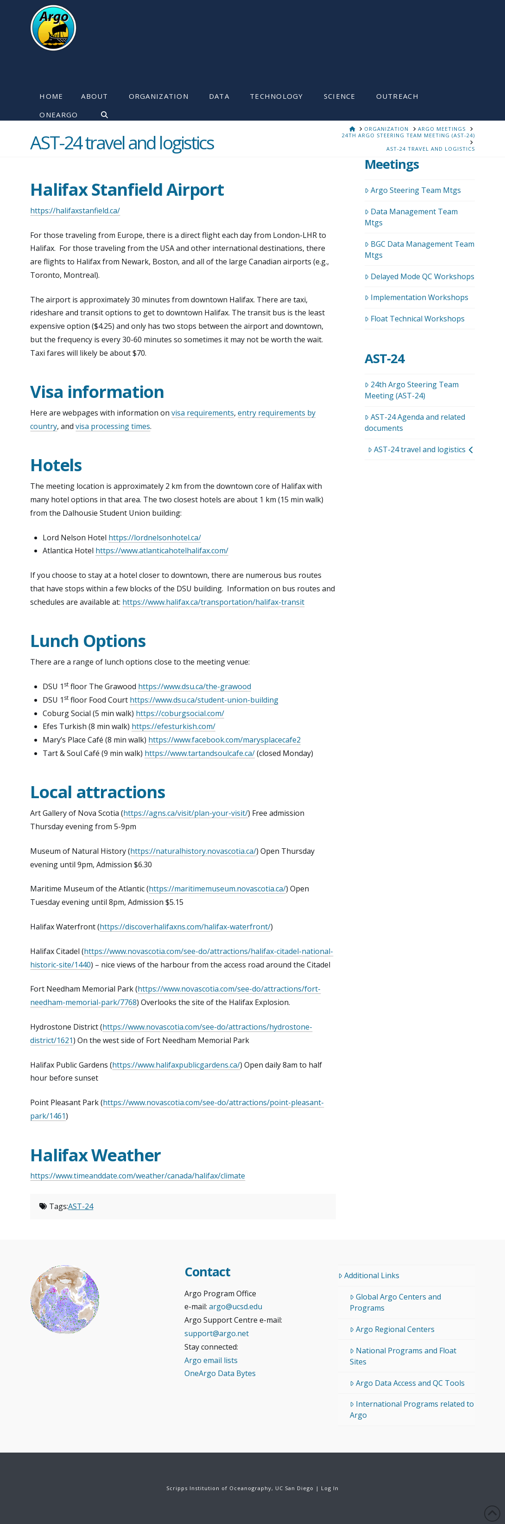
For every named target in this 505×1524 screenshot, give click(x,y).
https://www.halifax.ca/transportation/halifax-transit (213, 602)
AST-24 (80, 1206)
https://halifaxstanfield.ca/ (75, 210)
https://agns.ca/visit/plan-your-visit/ (185, 813)
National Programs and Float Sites (403, 1356)
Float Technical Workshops (415, 319)
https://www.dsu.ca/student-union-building (204, 700)
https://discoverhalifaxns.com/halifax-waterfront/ (185, 927)
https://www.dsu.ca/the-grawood (194, 686)
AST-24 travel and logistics (420, 449)
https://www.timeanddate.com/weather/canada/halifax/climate (137, 1176)
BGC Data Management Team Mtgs (419, 249)
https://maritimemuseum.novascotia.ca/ (217, 889)
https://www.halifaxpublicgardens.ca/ (176, 1065)
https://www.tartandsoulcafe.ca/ (200, 753)
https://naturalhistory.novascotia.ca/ (193, 851)
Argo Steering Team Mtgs (413, 190)
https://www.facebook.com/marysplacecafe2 (224, 740)
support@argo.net (216, 1333)
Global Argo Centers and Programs (395, 1302)
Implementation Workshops (416, 297)
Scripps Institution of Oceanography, (219, 1488)
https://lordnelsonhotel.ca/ (154, 537)
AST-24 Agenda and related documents (415, 422)
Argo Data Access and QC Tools (407, 1383)
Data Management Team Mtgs (411, 217)
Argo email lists (211, 1360)
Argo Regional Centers (392, 1329)
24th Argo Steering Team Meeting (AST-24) (412, 390)
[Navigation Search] (99, 111)
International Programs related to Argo (412, 1409)
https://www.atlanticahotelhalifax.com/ (161, 550)
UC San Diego (294, 1488)
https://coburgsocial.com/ (180, 713)
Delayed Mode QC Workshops (419, 276)
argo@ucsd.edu (235, 1306)
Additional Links (368, 1275)
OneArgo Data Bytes (220, 1373)
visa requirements (202, 413)
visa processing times (113, 426)
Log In (330, 1488)
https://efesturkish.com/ (173, 726)
